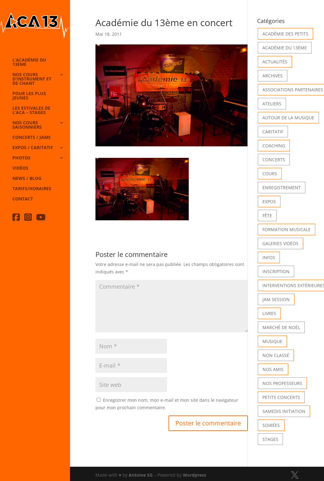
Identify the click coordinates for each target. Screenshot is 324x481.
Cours (269, 173)
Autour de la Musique (288, 118)
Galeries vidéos (280, 243)
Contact (22, 199)
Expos (269, 201)
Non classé (275, 355)
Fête (267, 215)
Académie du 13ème (284, 48)
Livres (269, 313)
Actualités (274, 62)
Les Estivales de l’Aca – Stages (31, 110)
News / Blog (26, 178)
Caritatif (272, 132)
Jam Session (276, 299)
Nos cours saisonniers (27, 125)
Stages (270, 439)
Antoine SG (141, 475)
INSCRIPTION (275, 271)
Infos (268, 257)
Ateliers (271, 104)
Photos (21, 158)
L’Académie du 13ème (29, 62)
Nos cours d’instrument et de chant (31, 79)
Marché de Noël (281, 327)
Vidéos (20, 168)
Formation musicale (286, 229)
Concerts (273, 160)
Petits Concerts (281, 397)
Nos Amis (273, 369)
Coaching (273, 146)
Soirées (271, 425)
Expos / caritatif (32, 147)
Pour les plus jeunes (29, 96)
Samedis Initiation (283, 411)
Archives (272, 76)
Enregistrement (281, 187)
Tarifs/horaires (31, 188)
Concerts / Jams (31, 137)
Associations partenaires (292, 90)
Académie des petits (285, 34)
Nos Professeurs (282, 383)
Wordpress (194, 475)
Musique (272, 341)
